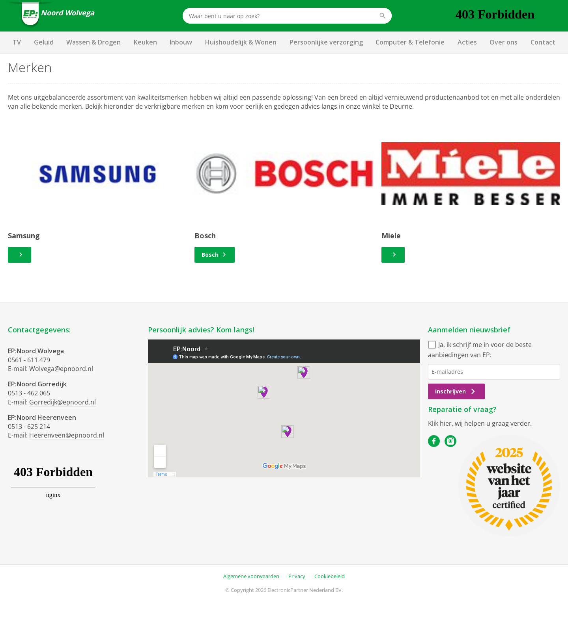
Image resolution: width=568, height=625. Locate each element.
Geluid (44, 42)
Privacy (296, 576)
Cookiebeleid (329, 576)
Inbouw (181, 42)
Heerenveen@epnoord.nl (66, 435)
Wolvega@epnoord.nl (61, 368)
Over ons (504, 42)
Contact (543, 42)
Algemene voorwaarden (251, 576)
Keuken (145, 42)
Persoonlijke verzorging (326, 42)
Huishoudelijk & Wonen (241, 42)
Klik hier (440, 423)
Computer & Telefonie (410, 42)
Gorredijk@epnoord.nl (62, 402)
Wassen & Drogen (93, 42)
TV (17, 42)
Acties (467, 42)
